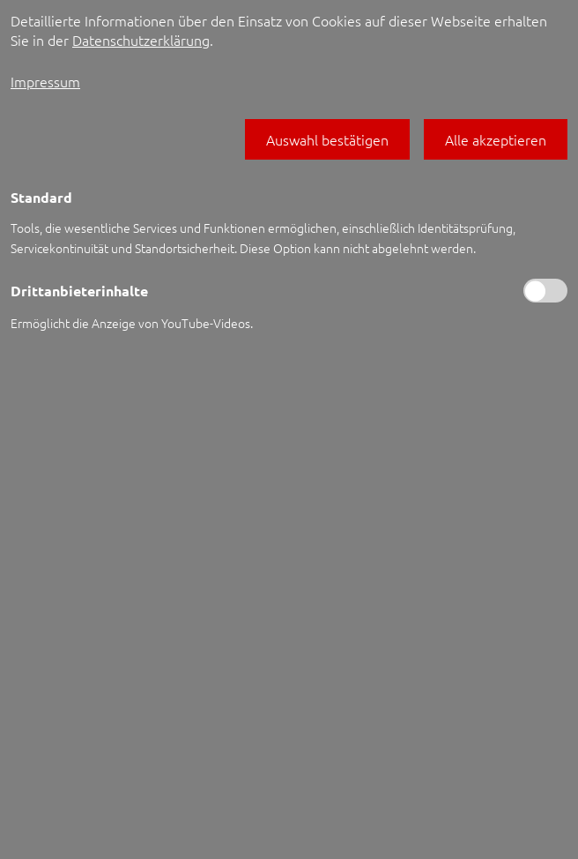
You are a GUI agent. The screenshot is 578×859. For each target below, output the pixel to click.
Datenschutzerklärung (141, 39)
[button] (327, 139)
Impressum (45, 81)
